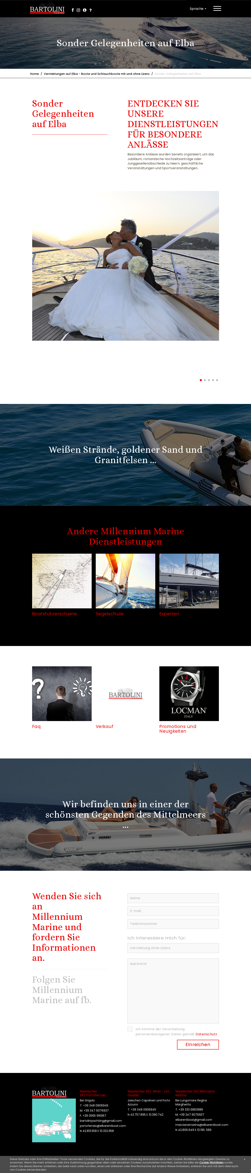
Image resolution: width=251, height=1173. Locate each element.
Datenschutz (206, 1034)
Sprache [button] (198, 8)
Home (34, 74)
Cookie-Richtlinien (211, 1162)
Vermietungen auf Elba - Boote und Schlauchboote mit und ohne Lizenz (97, 74)
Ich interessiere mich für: (156, 938)
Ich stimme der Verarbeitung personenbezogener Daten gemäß (176, 1032)
